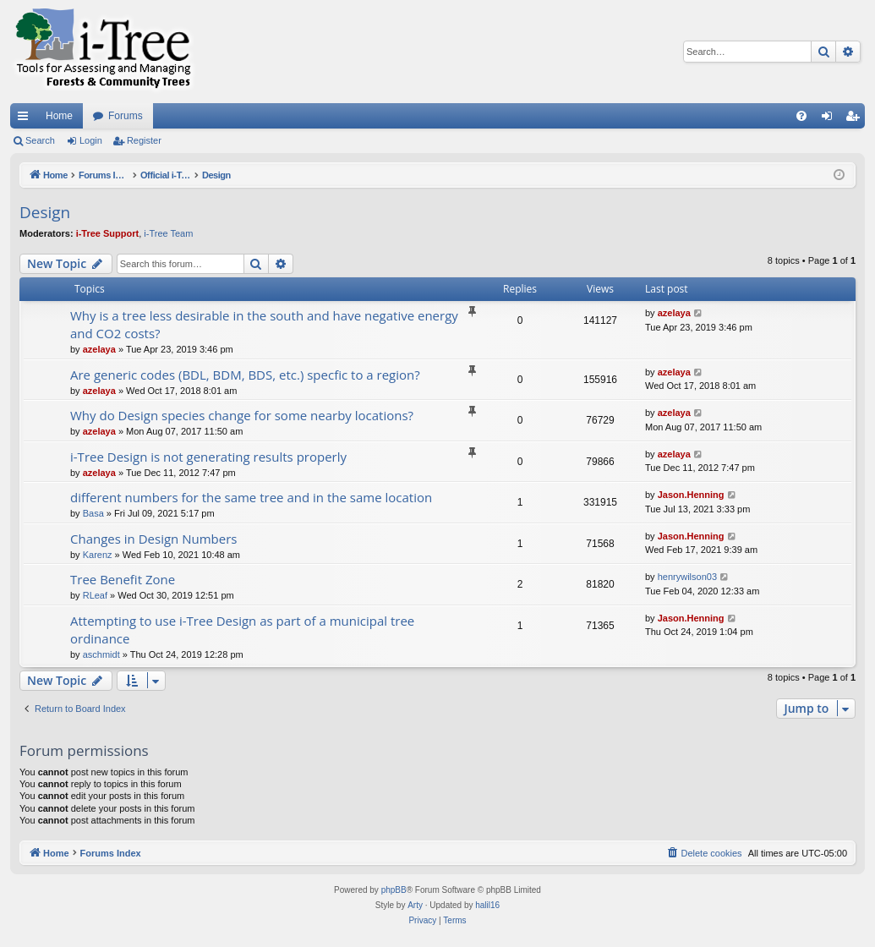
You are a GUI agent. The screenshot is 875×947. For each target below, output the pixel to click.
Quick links (26, 119)
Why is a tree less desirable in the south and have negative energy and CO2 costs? (264, 324)
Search (40, 140)
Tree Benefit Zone (122, 579)
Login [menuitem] (830, 119)
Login (90, 140)
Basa (93, 513)
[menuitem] (801, 116)
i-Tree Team (168, 233)
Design (44, 212)
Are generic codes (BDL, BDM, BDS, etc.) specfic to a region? (245, 374)
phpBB (394, 890)
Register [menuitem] (856, 119)
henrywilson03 (687, 577)
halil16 (487, 905)
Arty (415, 905)
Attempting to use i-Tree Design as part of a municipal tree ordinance (242, 629)
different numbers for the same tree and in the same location (251, 497)
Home (59, 116)
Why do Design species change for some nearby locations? (241, 415)
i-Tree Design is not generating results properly (208, 456)
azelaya (99, 349)
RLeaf (95, 595)
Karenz (97, 555)
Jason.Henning (691, 495)
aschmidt (101, 654)
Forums (125, 116)
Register (144, 140)
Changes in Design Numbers (153, 538)
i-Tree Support (107, 233)
